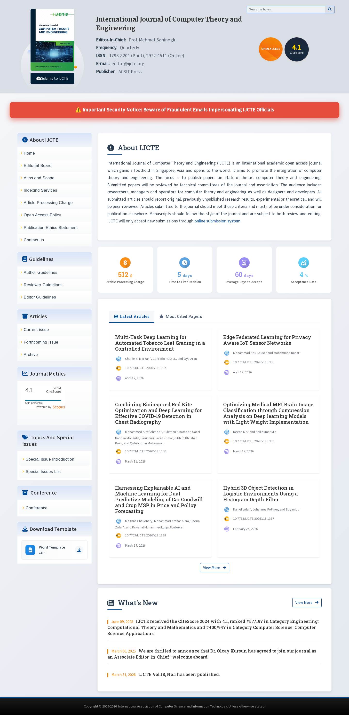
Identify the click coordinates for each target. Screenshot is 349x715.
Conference (37, 508)
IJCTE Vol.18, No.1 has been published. (179, 674)
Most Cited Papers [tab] (180, 316)
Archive (31, 354)
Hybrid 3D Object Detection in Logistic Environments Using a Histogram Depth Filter (260, 493)
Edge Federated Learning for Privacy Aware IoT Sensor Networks (267, 340)
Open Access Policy (42, 215)
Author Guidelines (40, 272)
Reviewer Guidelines (43, 285)
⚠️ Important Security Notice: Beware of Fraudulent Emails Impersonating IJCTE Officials (174, 109)
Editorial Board (38, 165)
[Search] (286, 9)
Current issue (36, 329)
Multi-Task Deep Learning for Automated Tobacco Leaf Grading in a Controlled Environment (160, 343)
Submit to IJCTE (52, 78)
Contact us (34, 240)
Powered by (50, 407)
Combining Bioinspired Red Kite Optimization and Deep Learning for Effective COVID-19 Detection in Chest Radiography (158, 413)
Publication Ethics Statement (51, 227)
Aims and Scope (39, 178)
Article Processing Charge (48, 202)
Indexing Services (40, 190)
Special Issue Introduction (50, 459)
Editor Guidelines (40, 297)
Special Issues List (43, 471)
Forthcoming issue (41, 342)
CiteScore (53, 389)
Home (29, 153)
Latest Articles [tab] (132, 316)
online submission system (217, 221)
